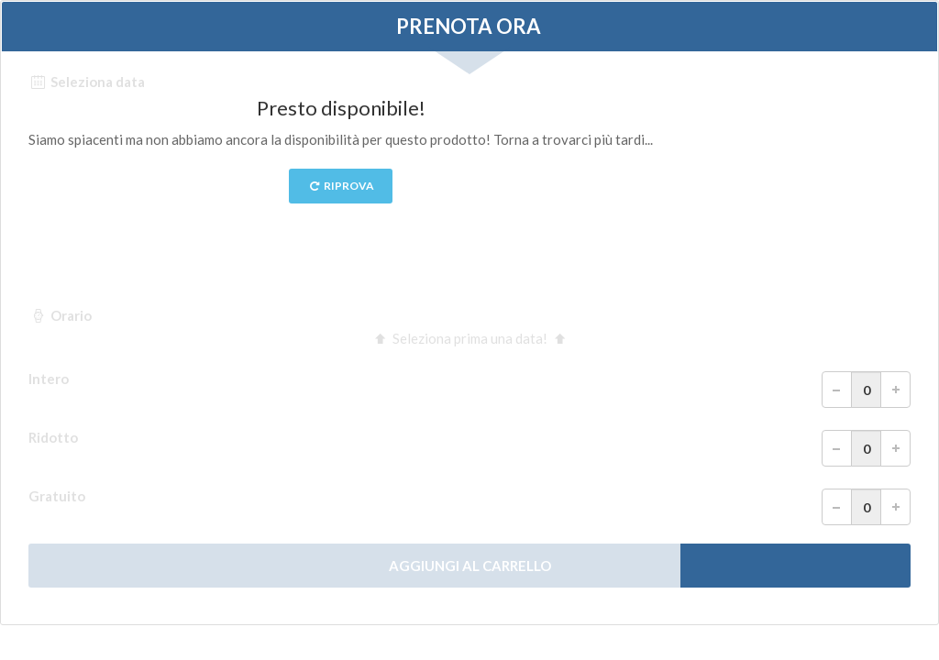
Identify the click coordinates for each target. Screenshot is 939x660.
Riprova (341, 185)
